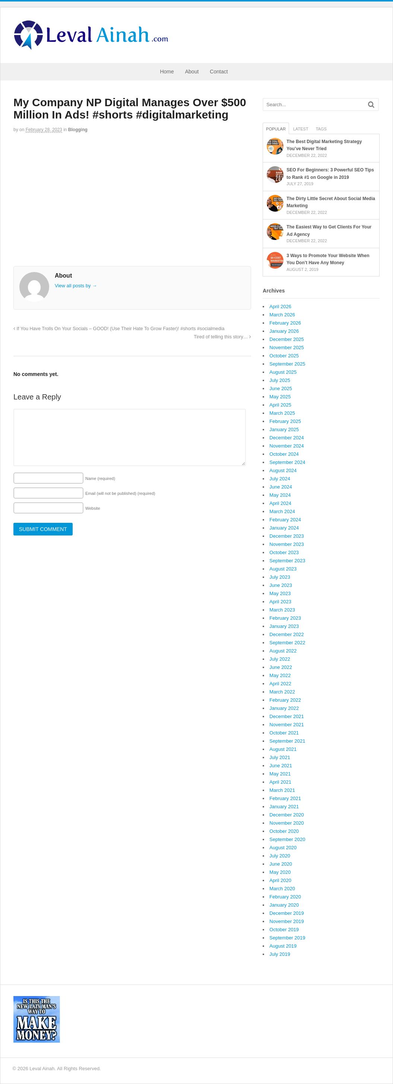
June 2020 (280, 864)
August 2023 (283, 569)
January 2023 (284, 626)
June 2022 (280, 667)
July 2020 (279, 856)
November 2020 (286, 823)
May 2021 (280, 774)
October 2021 (284, 733)
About (192, 72)
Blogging (78, 129)
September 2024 (287, 462)
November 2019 (286, 921)
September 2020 (287, 839)
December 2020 (286, 815)
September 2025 (287, 364)
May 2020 (280, 872)
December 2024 (286, 437)
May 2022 (280, 675)
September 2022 (287, 642)
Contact (219, 72)
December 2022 (286, 634)
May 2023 (280, 593)
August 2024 (283, 470)
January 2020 (284, 905)
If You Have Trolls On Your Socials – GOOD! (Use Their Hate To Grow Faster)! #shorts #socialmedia (119, 328)
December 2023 (286, 536)
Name (100, 478)
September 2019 (287, 938)
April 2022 (280, 683)
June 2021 (280, 765)
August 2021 (283, 749)
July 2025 (279, 380)
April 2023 (280, 601)
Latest (300, 129)
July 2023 (279, 577)
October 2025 (284, 355)
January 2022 (284, 708)
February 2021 (285, 798)
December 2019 (286, 913)
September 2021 (287, 741)
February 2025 (285, 421)
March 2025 (282, 413)
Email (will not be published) (120, 493)
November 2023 (286, 544)
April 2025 (280, 405)
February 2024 (285, 519)
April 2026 (280, 306)
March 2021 (282, 790)
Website (92, 508)
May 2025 (280, 396)
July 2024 (279, 478)
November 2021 (286, 724)
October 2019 (284, 929)
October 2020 (284, 831)
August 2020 (283, 847)
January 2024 (284, 528)
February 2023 (285, 618)
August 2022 (283, 651)
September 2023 (287, 560)
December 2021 (286, 716)
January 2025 (284, 429)
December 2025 (286, 339)
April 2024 (280, 503)
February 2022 (285, 700)
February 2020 (285, 897)
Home (167, 72)
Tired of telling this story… (222, 336)
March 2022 (282, 692)
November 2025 (286, 347)
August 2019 (283, 946)
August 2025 (283, 372)
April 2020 (280, 880)
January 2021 (284, 806)
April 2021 (280, 782)
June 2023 (280, 585)
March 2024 (282, 511)
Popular (276, 129)
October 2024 (284, 454)
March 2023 (282, 610)
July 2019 (279, 954)
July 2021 (279, 757)
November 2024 (286, 446)
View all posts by (76, 285)
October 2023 (284, 552)
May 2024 (280, 495)
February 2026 (285, 323)
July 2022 (279, 659)
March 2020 (282, 888)
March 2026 (282, 314)
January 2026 (284, 331)
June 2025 (280, 388)
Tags (321, 129)
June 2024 (280, 487)
